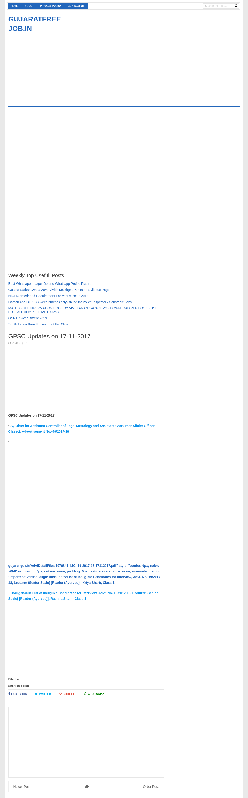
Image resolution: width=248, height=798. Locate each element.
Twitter (43, 694)
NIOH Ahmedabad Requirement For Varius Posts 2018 (48, 296)
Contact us (76, 5)
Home (15, 5)
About (29, 5)
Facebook (17, 694)
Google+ (68, 694)
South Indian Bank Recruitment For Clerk (38, 324)
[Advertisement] (48, 66)
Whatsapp (94, 694)
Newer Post (21, 787)
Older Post (151, 787)
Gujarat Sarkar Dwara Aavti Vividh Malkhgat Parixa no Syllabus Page (59, 290)
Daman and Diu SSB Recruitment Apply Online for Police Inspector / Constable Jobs (70, 302)
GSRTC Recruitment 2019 (27, 318)
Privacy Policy (51, 5)
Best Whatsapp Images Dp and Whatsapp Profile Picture (50, 284)
